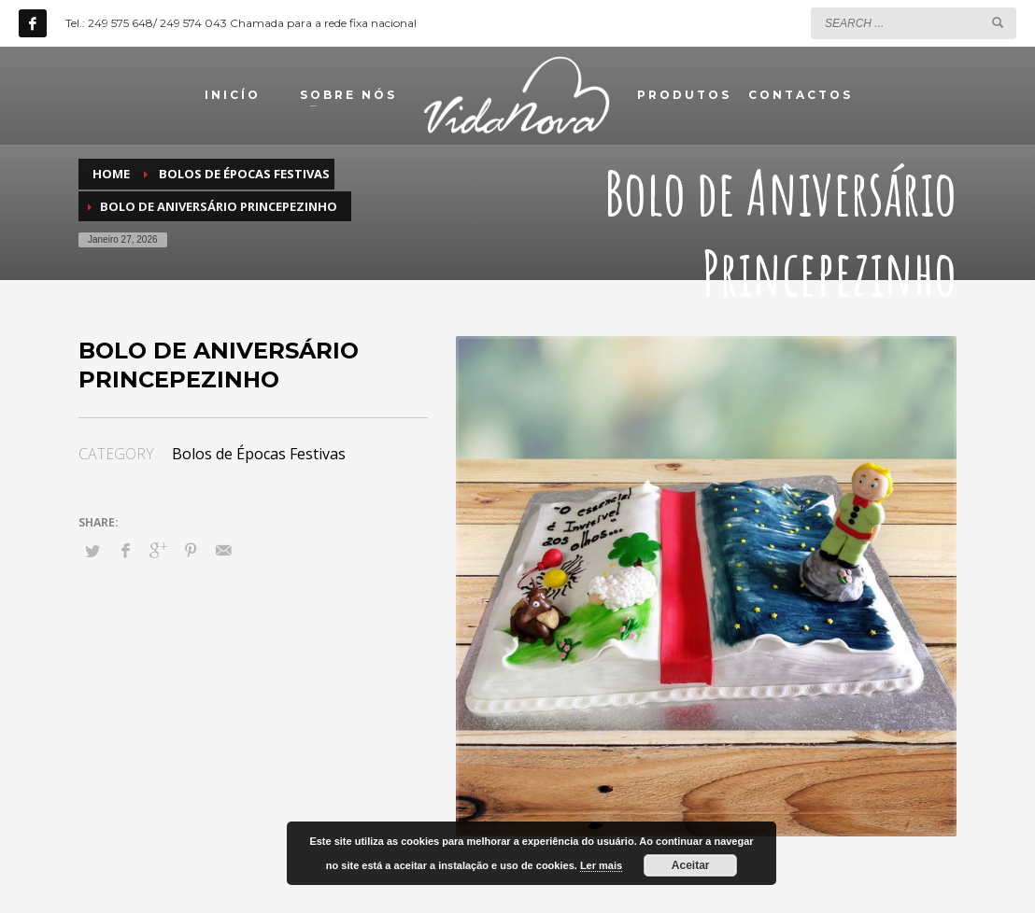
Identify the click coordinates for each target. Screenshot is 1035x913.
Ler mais (601, 865)
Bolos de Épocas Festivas (259, 453)
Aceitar (691, 865)
